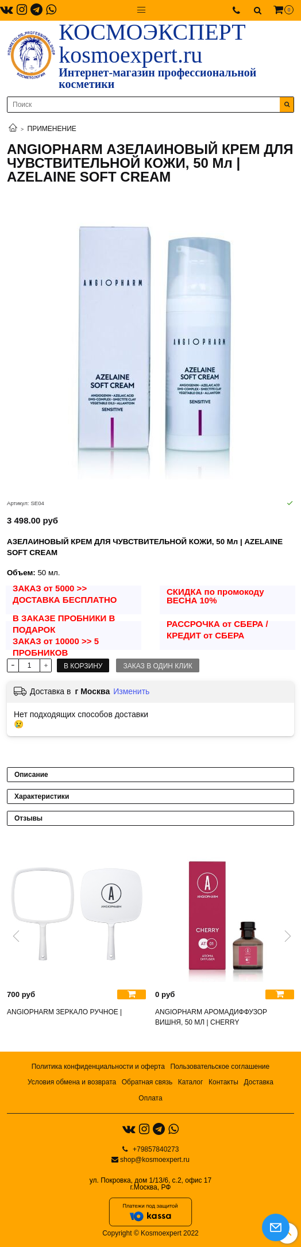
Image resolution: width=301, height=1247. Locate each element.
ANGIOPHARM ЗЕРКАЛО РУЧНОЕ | (64, 1012)
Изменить (131, 691)
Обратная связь (147, 1082)
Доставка (258, 1082)
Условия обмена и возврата (72, 1082)
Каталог (190, 1082)
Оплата (150, 1098)
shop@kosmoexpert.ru (155, 1160)
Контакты (223, 1082)
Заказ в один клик (157, 666)
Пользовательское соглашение (219, 1067)
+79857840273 (155, 1149)
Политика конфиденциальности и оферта (98, 1067)
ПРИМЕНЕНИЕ (52, 129)
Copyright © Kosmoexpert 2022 (150, 1233)
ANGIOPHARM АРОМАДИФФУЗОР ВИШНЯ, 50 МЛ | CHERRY (211, 1017)
